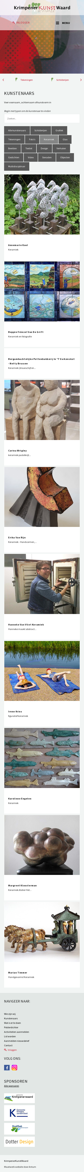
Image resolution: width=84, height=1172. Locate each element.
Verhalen (61, 148)
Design (44, 148)
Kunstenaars (11, 1018)
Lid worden (10, 1036)
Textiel (28, 148)
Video (31, 157)
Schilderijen (62, 79)
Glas (65, 139)
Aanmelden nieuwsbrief (16, 1040)
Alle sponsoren (11, 1085)
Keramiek (49, 139)
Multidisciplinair (16, 166)
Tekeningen (26, 79)
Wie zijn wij (10, 1013)
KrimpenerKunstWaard (16, 1160)
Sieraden (47, 157)
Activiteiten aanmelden (16, 1031)
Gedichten (13, 157)
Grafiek (59, 130)
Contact (8, 1045)
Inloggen (23, 22)
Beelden (12, 148)
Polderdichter (11, 1027)
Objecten (65, 157)
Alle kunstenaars (17, 130)
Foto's (32, 139)
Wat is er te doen (12, 1022)
